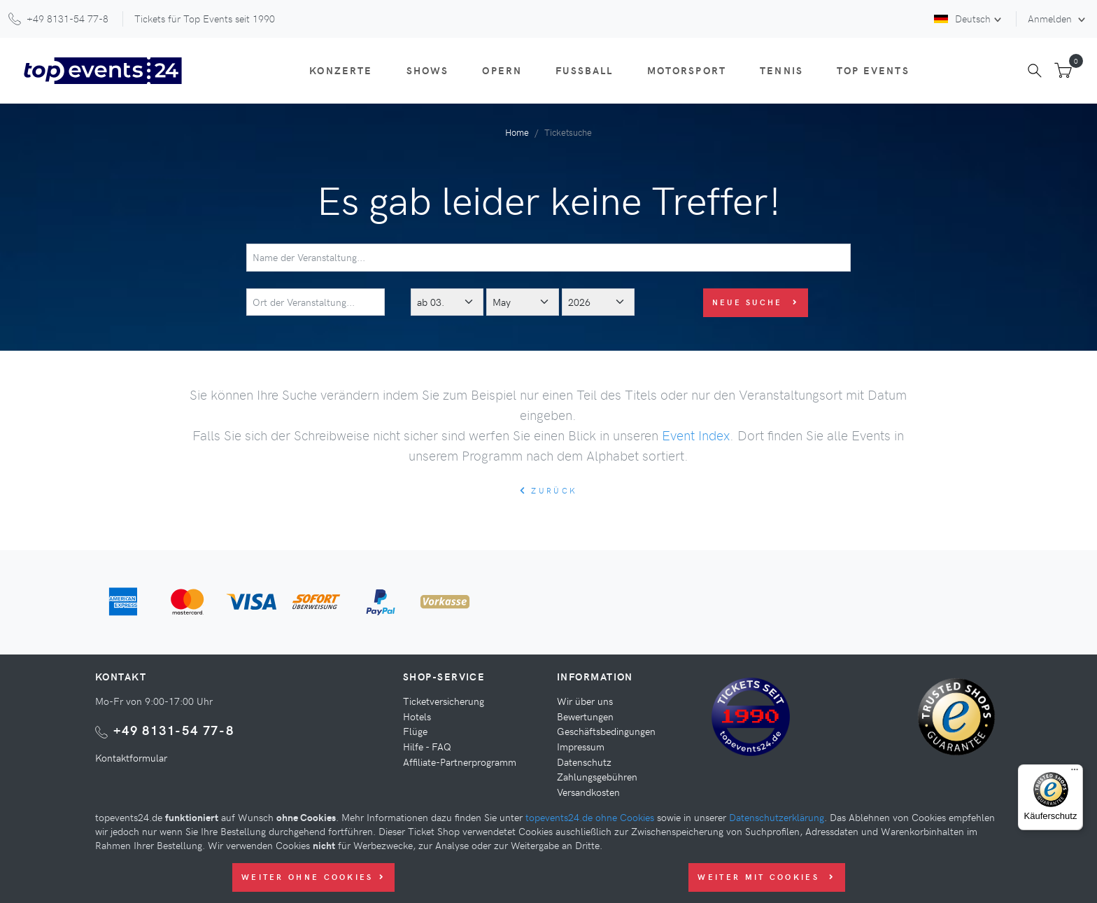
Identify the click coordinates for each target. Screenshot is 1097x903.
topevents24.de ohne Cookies (589, 817)
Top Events (873, 70)
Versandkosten (588, 792)
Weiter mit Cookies (766, 877)
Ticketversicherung (443, 701)
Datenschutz (584, 762)
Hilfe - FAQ (427, 746)
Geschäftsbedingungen (606, 731)
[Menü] (1074, 772)
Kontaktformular (131, 757)
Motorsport (687, 70)
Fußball (584, 70)
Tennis (781, 70)
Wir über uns (585, 701)
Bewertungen (585, 716)
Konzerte (340, 70)
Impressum (580, 746)
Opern (502, 70)
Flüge (415, 731)
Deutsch (962, 18)
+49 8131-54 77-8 (173, 729)
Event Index (696, 435)
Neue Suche (756, 302)
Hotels (417, 716)
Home (517, 132)
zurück (548, 490)
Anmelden (1051, 18)
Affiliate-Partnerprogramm (459, 762)
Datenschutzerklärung (776, 817)
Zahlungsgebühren (597, 776)
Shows (427, 70)
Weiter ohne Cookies (313, 877)
